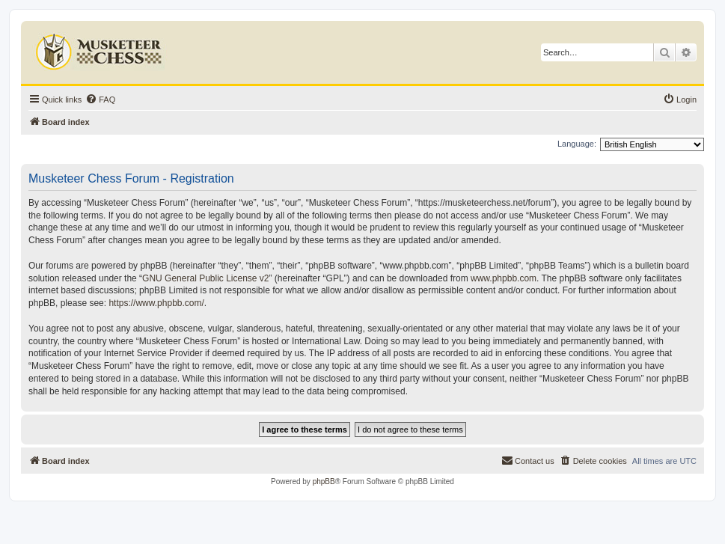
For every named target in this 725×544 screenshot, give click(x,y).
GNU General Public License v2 (205, 278)
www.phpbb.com (503, 278)
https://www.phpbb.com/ (156, 303)
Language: (576, 143)
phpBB (324, 481)
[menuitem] (100, 100)
